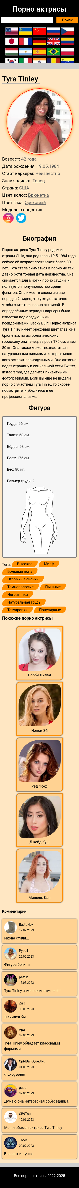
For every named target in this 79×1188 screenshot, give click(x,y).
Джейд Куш (39, 842)
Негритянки (17, 594)
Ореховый (35, 202)
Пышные (53, 587)
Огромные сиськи (23, 579)
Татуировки (17, 610)
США (24, 188)
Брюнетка (38, 195)
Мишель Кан (39, 898)
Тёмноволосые (20, 587)
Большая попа (19, 571)
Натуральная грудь (23, 602)
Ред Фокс (39, 786)
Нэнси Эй (39, 730)
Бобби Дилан (39, 675)
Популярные (50, 610)
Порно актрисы (39, 9)
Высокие (24, 564)
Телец (38, 180)
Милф (49, 564)
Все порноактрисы (30, 1176)
